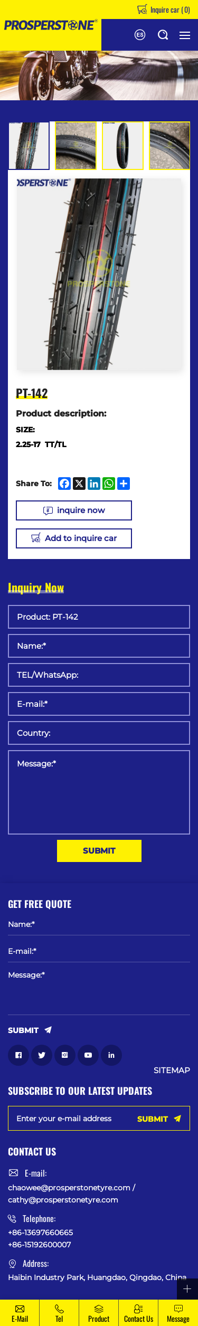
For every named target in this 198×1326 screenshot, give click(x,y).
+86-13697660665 (40, 1232)
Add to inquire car (81, 538)
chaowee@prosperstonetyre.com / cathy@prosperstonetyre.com (71, 1193)
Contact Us (138, 1318)
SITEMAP (172, 1070)
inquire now (81, 510)
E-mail (20, 1318)
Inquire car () (169, 9)
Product (98, 1318)
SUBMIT (99, 851)
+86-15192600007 (39, 1244)
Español (140, 35)
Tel (59, 1318)
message (178, 1318)
